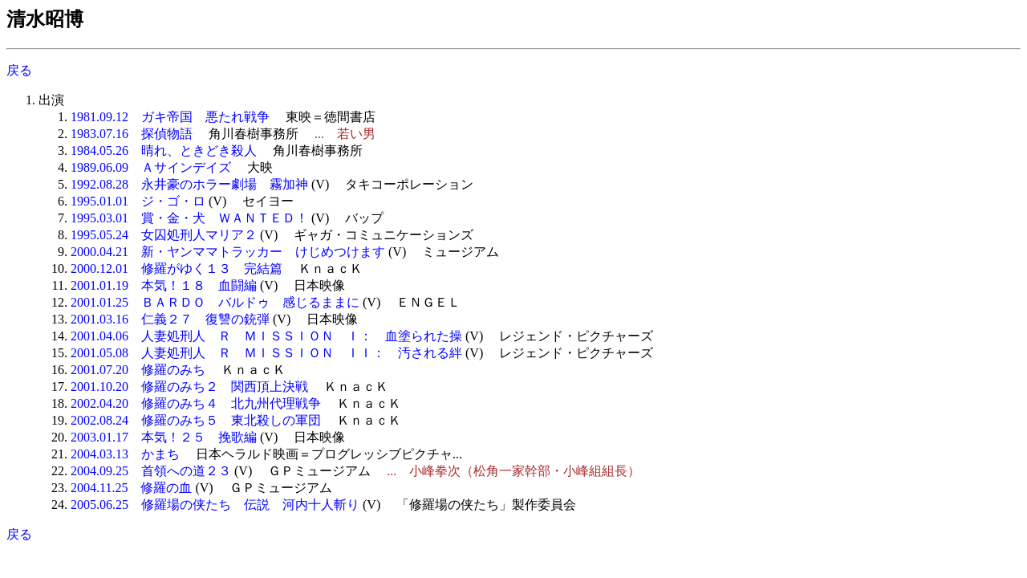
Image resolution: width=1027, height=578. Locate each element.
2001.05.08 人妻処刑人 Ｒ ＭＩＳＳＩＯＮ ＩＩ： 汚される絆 (266, 353)
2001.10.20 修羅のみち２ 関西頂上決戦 (189, 386)
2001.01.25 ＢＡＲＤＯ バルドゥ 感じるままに (215, 302)
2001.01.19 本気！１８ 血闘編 (164, 285)
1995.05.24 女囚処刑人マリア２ (164, 235)
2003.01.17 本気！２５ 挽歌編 (164, 437)
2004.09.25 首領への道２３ (151, 471)
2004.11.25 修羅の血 (131, 488)
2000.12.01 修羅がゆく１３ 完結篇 (176, 268)
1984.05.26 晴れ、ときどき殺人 (164, 150)
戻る (19, 70)
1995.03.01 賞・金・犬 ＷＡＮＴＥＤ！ (189, 218)
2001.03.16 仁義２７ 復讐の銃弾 (170, 319)
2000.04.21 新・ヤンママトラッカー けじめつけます (228, 251)
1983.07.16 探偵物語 (132, 133)
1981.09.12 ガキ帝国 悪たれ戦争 (170, 117)
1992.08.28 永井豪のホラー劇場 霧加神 (189, 184)
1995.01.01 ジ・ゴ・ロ (138, 201)
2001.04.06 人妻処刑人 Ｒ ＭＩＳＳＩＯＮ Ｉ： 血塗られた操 (266, 336)
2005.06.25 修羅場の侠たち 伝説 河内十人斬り (215, 504)
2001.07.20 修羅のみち (138, 370)
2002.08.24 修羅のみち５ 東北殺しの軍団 (196, 420)
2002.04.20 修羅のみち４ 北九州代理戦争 (196, 403)
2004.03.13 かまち (125, 454)
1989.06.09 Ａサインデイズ (151, 167)
